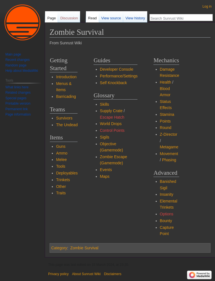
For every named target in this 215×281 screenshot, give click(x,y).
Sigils (104, 137)
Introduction (66, 77)
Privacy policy (58, 274)
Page (51, 18)
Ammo (61, 153)
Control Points (112, 130)
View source (111, 18)
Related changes (18, 93)
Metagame (169, 147)
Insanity (166, 194)
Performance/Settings (119, 76)
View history (135, 18)
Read (92, 18)
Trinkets (63, 180)
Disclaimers (112, 274)
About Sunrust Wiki (86, 274)
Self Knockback (113, 82)
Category (59, 248)
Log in (207, 6)
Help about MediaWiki (21, 71)
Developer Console (116, 69)
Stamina (167, 114)
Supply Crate (111, 111)
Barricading (66, 96)
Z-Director (168, 134)
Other (61, 186)
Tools (60, 166)
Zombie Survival (84, 248)
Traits (61, 193)
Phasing (169, 160)
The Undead (67, 125)
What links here (17, 87)
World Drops (111, 123)
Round (165, 127)
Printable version (17, 103)
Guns (60, 146)
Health (165, 82)
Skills (104, 104)
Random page (15, 65)
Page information (18, 114)
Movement (169, 153)
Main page (13, 54)
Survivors (64, 118)
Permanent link (16, 109)
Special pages (15, 98)
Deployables (67, 173)
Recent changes (17, 60)
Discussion (69, 18)
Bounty (166, 220)
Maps (104, 176)
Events (106, 169)
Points (165, 121)
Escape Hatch (112, 117)
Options (166, 214)
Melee (61, 159)
